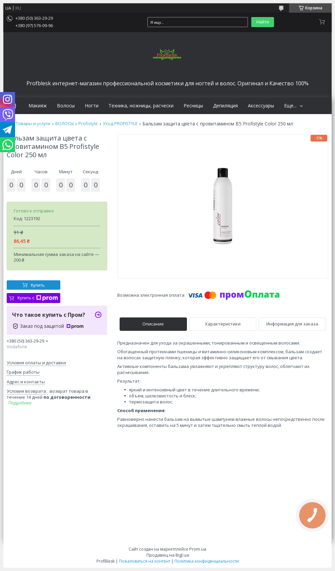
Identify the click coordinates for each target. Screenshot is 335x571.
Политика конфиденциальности (207, 561)
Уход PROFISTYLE (120, 123)
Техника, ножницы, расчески (141, 106)
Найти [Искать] (262, 21)
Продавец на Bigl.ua (167, 555)
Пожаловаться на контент (144, 561)
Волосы (66, 106)
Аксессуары (261, 106)
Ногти (91, 106)
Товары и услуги (33, 123)
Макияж (37, 106)
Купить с (37, 298)
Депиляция (225, 106)
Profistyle (88, 123)
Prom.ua (197, 549)
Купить (38, 285)
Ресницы (193, 106)
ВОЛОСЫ (64, 123)
